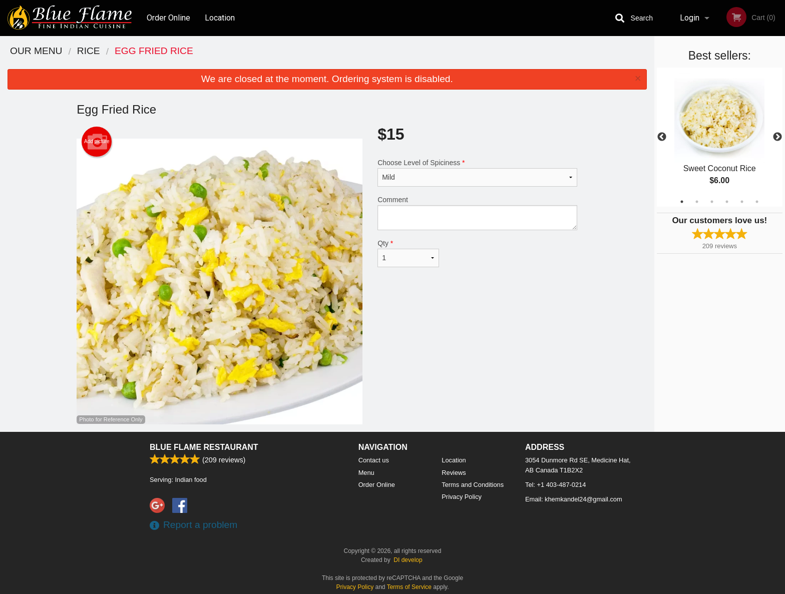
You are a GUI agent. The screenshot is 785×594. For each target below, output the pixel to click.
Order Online (168, 18)
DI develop (408, 559)
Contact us (373, 460)
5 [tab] (742, 202)
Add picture (97, 142)
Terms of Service (409, 586)
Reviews (454, 472)
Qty (408, 253)
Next (777, 137)
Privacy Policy (462, 496)
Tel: (555, 484)
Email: (573, 499)
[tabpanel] (719, 137)
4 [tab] (727, 202)
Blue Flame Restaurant (204, 447)
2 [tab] (697, 202)
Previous (662, 137)
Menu (366, 472)
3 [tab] (712, 202)
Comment (477, 213)
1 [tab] (682, 202)
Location (220, 18)
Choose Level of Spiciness (477, 173)
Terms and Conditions (473, 484)
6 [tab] (757, 202)
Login (689, 18)
